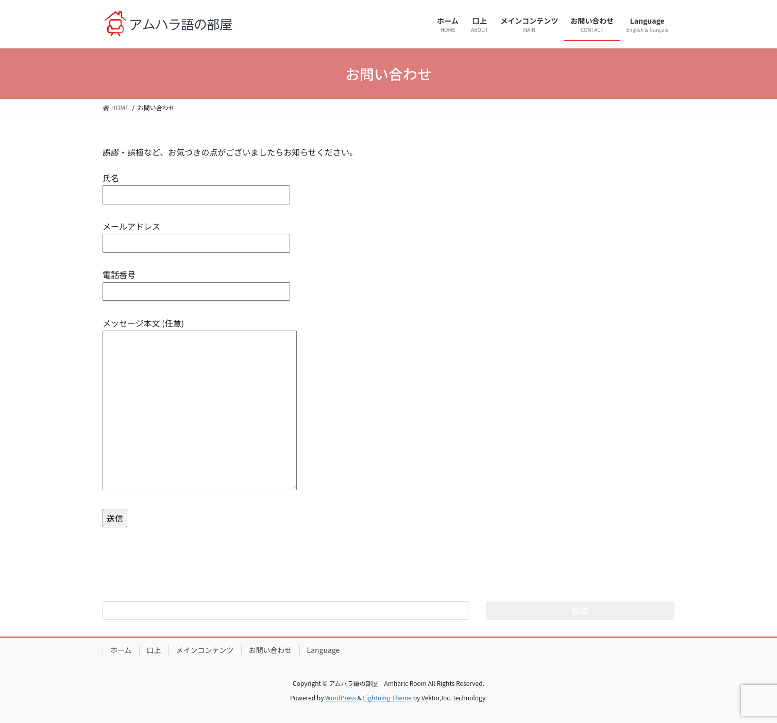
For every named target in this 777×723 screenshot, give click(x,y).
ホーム (121, 650)
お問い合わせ (270, 650)
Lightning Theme (387, 697)
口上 (154, 650)
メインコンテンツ (205, 650)
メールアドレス (196, 234)
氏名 (196, 186)
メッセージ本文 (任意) (200, 405)
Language (323, 650)
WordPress (340, 697)
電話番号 (196, 283)
